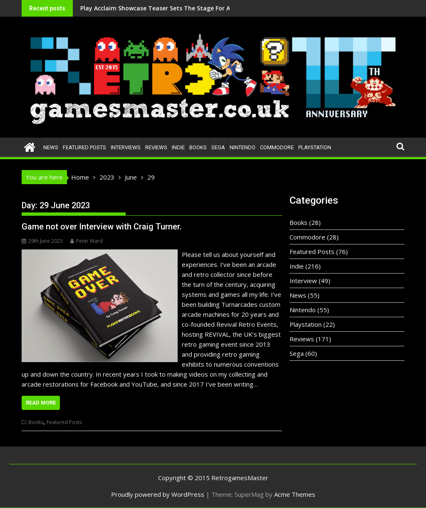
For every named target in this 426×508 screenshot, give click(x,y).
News (50, 147)
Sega (218, 147)
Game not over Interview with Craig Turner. (102, 227)
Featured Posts (84, 147)
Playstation (314, 147)
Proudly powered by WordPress (157, 494)
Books (198, 147)
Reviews (156, 147)
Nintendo (242, 147)
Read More (41, 402)
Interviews (126, 147)
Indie (178, 147)
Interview (303, 280)
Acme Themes (294, 494)
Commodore (277, 147)
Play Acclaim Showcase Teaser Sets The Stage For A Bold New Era (133, 8)
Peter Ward (86, 240)
